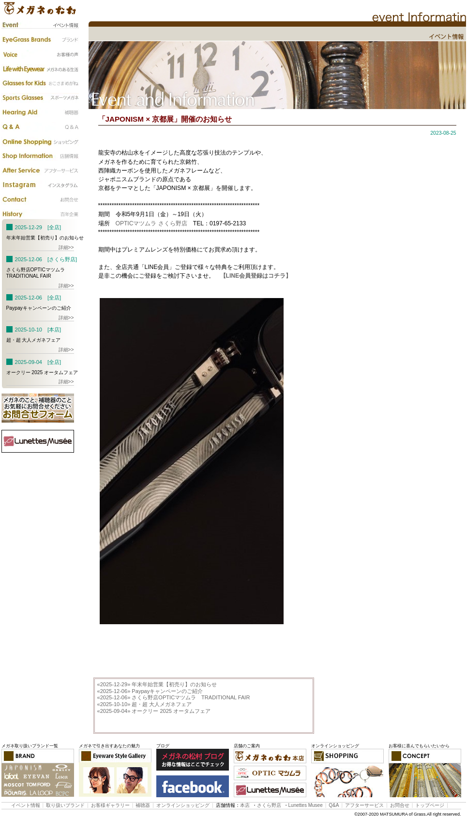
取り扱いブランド (65, 805)
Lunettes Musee (305, 805)
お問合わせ (40, 200)
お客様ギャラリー (110, 805)
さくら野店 (269, 805)
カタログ (40, 141)
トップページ (429, 805)
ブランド (40, 40)
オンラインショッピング (183, 805)
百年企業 (40, 214)
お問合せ (399, 805)
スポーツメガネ (40, 98)
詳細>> (66, 247)
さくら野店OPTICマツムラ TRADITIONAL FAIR (173, 697)
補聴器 (40, 112)
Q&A (40, 127)
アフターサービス (40, 170)
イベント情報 (40, 25)
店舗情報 (40, 156)
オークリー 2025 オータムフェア (154, 711)
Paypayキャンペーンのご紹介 (150, 691)
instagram (40, 185)
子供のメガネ (40, 83)
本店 (245, 805)
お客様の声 (40, 54)
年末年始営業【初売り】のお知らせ (157, 684)
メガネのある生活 (40, 69)
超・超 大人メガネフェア (144, 704)
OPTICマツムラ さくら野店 (151, 223)
